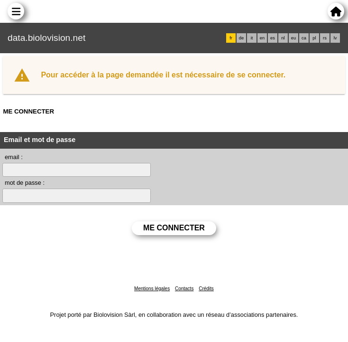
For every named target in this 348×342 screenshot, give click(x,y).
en (262, 38)
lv (335, 38)
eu (293, 38)
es (272, 38)
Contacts (184, 288)
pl (314, 38)
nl (282, 38)
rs (325, 38)
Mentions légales (152, 288)
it (252, 38)
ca (304, 38)
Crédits (206, 288)
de (241, 38)
